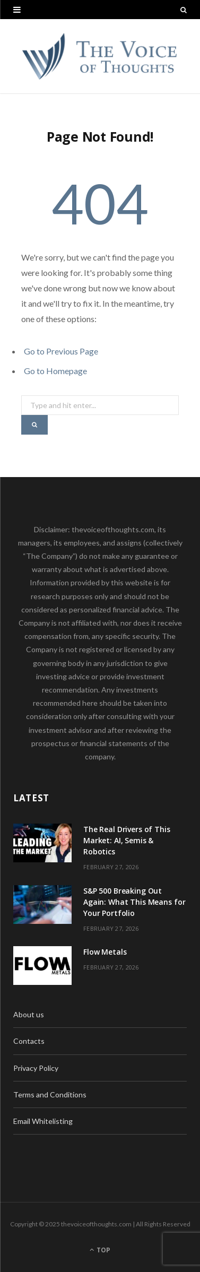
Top (100, 1249)
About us (28, 1014)
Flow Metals (104, 952)
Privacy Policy (35, 1067)
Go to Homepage (55, 371)
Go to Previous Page (61, 351)
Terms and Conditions (49, 1094)
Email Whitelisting (43, 1121)
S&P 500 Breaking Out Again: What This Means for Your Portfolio (134, 902)
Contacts (29, 1040)
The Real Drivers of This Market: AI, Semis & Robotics (126, 840)
